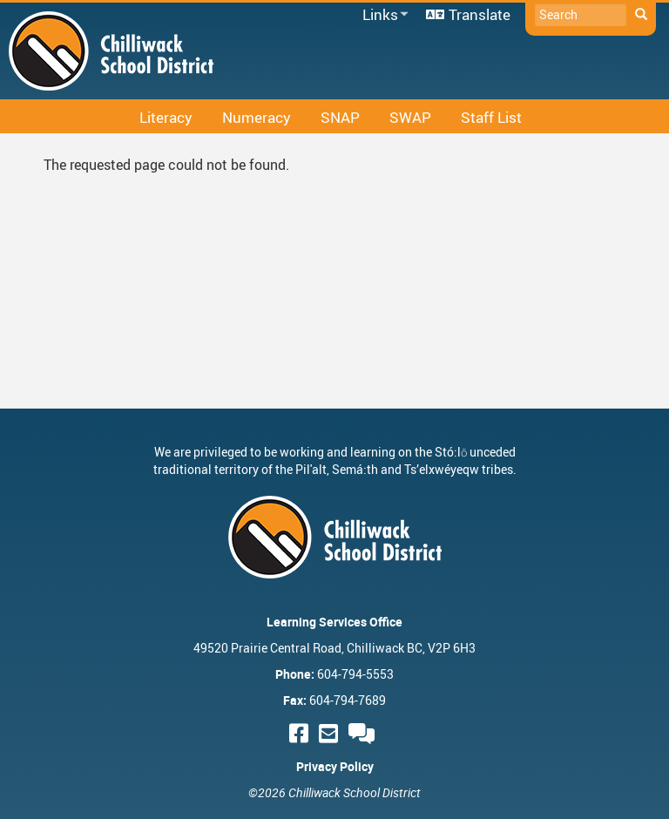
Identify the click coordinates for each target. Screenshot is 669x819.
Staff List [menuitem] (491, 117)
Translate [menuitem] (479, 14)
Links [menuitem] (382, 15)
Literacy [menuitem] (166, 117)
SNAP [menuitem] (340, 117)
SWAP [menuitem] (410, 117)
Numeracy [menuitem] (256, 117)
